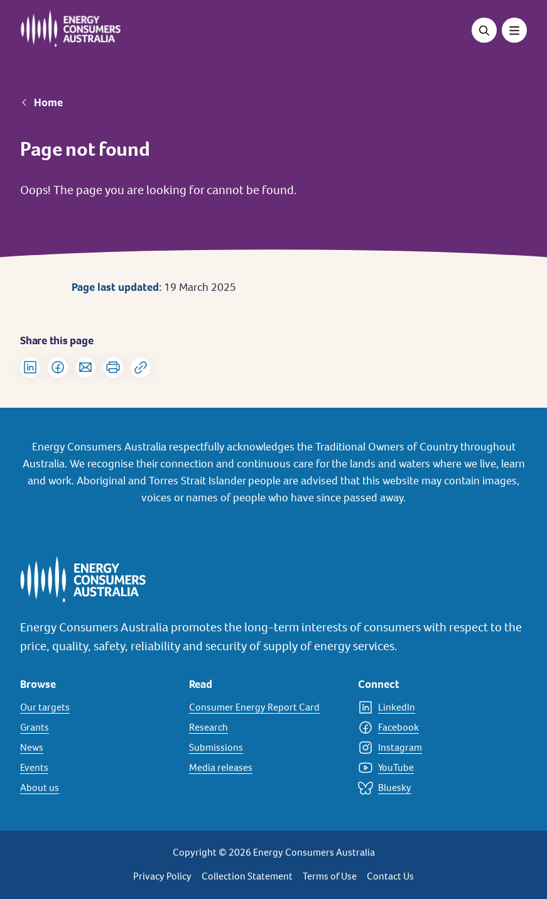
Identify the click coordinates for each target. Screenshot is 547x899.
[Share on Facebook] (58, 367)
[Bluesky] (435, 787)
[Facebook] (435, 727)
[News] (97, 747)
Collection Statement (247, 876)
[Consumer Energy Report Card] (266, 707)
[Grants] (97, 727)
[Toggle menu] (514, 30)
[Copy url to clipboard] (141, 367)
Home (48, 102)
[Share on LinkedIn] (30, 367)
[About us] (97, 787)
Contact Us (390, 876)
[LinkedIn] (435, 707)
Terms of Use (330, 876)
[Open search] (484, 30)
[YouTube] (435, 767)
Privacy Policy (162, 876)
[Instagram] (435, 747)
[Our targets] (97, 707)
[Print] (113, 367)
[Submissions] (266, 747)
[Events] (97, 767)
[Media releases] (266, 767)
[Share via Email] (85, 367)
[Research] (266, 727)
